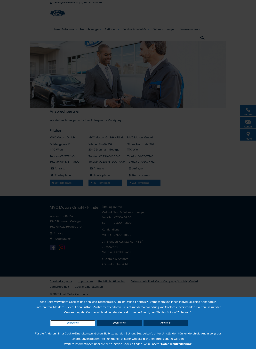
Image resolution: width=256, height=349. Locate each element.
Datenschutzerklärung (176, 344)
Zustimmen (119, 323)
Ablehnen (165, 323)
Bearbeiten (73, 323)
